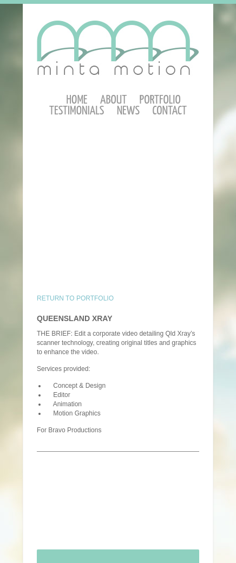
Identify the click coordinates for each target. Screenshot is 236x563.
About (113, 100)
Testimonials (76, 111)
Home (76, 100)
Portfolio (160, 100)
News (128, 111)
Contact (169, 111)
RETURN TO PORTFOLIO (75, 298)
